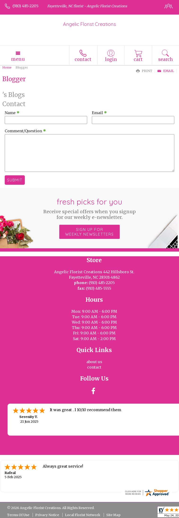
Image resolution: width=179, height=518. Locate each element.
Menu (18, 59)
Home (7, 67)
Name (12, 112)
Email (165, 71)
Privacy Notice (47, 515)
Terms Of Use (18, 515)
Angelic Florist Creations (89, 24)
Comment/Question (25, 130)
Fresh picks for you (89, 208)
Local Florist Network (82, 515)
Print (144, 71)
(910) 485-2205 (25, 6)
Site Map (113, 515)
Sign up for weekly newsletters (89, 232)
